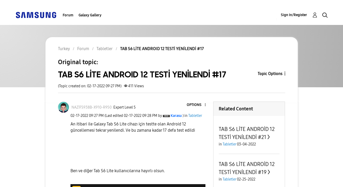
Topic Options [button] (270, 73)
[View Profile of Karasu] (176, 115)
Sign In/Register (294, 15)
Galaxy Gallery (90, 15)
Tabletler (195, 115)
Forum (68, 15)
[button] (196, 105)
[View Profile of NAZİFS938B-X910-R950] (92, 107)
